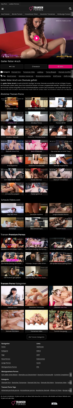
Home (3, 347)
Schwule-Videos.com (10, 200)
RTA (37, 367)
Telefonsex (40, 347)
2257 (38, 355)
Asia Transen (5, 14)
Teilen (60, 66)
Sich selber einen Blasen (9, 375)
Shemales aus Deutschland (27, 375)
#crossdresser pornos (27, 390)
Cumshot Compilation (61, 375)
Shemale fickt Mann (47, 382)
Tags (2, 355)
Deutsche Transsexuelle (45, 375)
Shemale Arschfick (64, 72)
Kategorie (4, 351)
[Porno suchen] (2, 9)
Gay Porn (4, 4)
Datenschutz (40, 359)
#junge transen (68, 390)
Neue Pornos (5, 359)
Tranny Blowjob (51, 72)
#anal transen (11, 76)
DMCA (38, 351)
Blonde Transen (17, 14)
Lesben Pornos (14, 4)
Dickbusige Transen (63, 14)
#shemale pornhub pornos (10, 390)
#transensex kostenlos (43, 76)
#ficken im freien (55, 390)
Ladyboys (40, 72)
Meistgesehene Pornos (9, 367)
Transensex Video (29, 72)
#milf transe (57, 76)
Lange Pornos (6, 363)
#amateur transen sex (26, 76)
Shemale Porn (16, 72)
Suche (38, 363)
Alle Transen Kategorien (36, 337)
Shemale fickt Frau (33, 382)
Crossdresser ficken (31, 14)
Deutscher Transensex (47, 14)
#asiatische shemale (42, 390)
